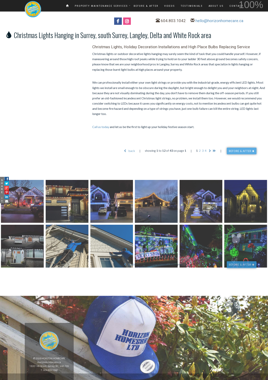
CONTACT (236, 5)
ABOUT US (216, 5)
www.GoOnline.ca (254, 377)
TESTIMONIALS (192, 5)
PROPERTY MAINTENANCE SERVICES (101, 5)
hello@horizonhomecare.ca (219, 20)
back (129, 154)
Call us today (100, 127)
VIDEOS (169, 5)
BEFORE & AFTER (146, 5)
